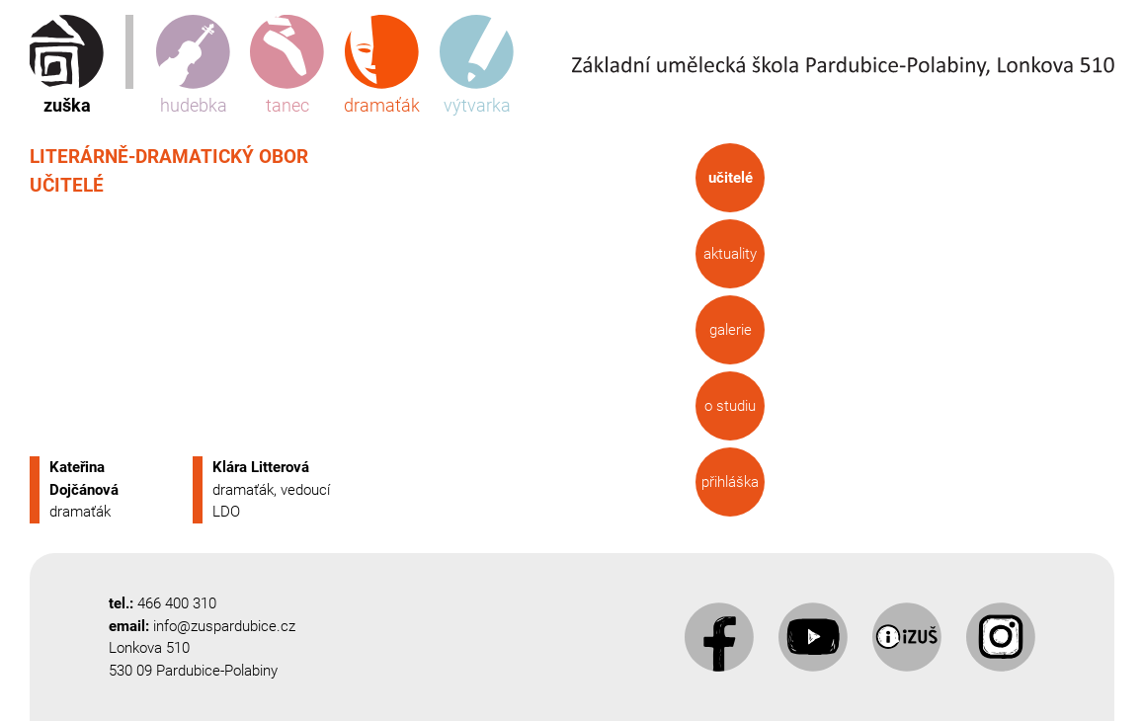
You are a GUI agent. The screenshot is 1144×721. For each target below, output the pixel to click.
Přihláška (730, 482)
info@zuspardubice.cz (224, 626)
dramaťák (382, 65)
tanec (287, 65)
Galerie (729, 330)
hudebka (193, 65)
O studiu (730, 406)
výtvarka (477, 65)
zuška (67, 65)
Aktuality (730, 254)
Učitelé (729, 178)
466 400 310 (176, 603)
